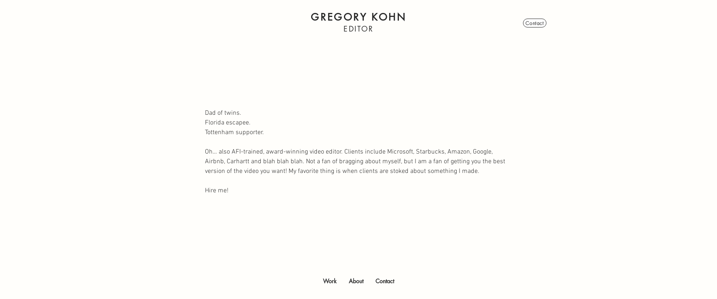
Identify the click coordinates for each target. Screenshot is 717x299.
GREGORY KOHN (358, 17)
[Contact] (534, 23)
